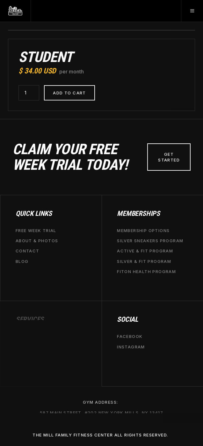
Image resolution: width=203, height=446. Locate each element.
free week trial (36, 230)
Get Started (169, 157)
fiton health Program (146, 271)
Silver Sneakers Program (150, 240)
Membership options (143, 230)
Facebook (129, 336)
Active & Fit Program (145, 250)
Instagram (131, 346)
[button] (192, 11)
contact (28, 250)
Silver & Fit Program (144, 261)
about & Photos (37, 240)
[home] (15, 11)
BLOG (22, 261)
